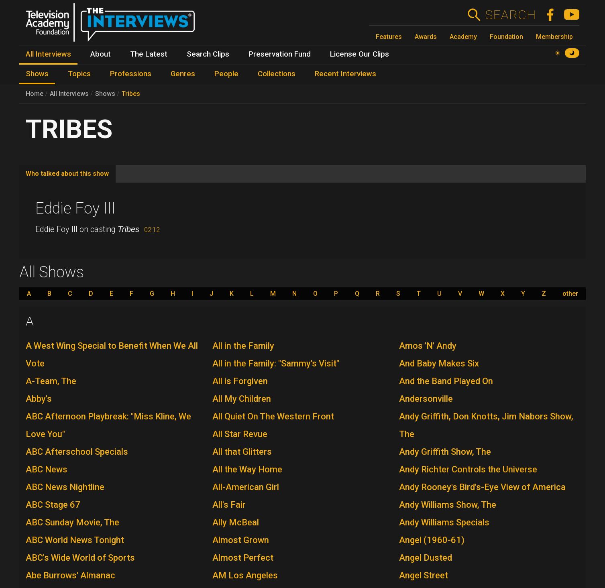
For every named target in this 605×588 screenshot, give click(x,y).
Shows (105, 94)
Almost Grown (240, 540)
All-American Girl (245, 487)
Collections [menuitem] (276, 73)
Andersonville (426, 399)
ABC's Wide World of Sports (80, 558)
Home (34, 94)
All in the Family (243, 346)
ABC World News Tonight (75, 540)
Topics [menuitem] (79, 73)
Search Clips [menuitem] (208, 54)
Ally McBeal (235, 522)
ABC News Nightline (65, 487)
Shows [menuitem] (37, 73)
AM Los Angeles (245, 575)
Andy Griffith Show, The (445, 452)
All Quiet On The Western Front (273, 416)
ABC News (46, 469)
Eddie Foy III (75, 208)
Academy (463, 37)
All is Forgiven (240, 381)
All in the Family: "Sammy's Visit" (275, 363)
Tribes (131, 94)
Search (510, 14)
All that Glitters (242, 452)
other (570, 294)
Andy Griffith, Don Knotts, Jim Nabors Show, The (486, 425)
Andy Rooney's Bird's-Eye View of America (482, 487)
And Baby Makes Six (439, 363)
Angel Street (423, 575)
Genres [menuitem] (183, 73)
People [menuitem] (226, 73)
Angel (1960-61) (431, 540)
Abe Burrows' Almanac (70, 575)
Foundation (506, 37)
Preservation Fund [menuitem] (280, 54)
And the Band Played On (446, 381)
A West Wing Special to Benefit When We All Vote (112, 354)
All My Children (241, 399)
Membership (554, 37)
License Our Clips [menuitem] (359, 54)
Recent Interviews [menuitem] (345, 73)
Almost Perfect (242, 558)
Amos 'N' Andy (427, 346)
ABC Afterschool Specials (77, 452)
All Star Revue (239, 434)
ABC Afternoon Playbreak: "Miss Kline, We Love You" (108, 425)
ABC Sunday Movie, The (72, 522)
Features (389, 37)
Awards (426, 37)
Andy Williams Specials (444, 522)
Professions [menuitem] (130, 73)
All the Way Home (247, 469)
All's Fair (229, 505)
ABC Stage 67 (53, 505)
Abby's (39, 399)
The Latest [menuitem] (148, 54)
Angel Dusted (425, 558)
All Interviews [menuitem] (48, 54)
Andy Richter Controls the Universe (468, 469)
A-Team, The (51, 381)
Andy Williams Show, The (447, 505)
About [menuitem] (100, 54)
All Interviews (69, 94)
